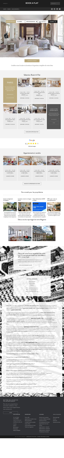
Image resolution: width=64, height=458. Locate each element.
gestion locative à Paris (16, 310)
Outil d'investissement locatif (25, 265)
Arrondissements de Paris (44, 422)
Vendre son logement (29, 427)
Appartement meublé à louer (30, 419)
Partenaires (15, 429)
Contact (14, 424)
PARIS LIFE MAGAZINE (57, 414)
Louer (5, 9)
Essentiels (55, 421)
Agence (14, 426)
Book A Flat (32, 4)
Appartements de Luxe (43, 424)
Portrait (54, 419)
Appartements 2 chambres (44, 429)
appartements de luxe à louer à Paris (31, 327)
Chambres (19, 21)
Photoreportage (56, 417)
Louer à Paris (27, 424)
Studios (40, 425)
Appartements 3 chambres (44, 430)
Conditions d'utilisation (31, 437)
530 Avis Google (32, 146)
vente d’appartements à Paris (31, 342)
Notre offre (27, 417)
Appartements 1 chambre (44, 427)
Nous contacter (15, 9)
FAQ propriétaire (28, 421)
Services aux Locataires (43, 417)
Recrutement (15, 427)
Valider (53, 21)
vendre (9, 9)
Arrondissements (30, 21)
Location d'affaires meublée (44, 419)
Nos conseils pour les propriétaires (32, 192)
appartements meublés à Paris (37, 318)
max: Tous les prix (42, 22)
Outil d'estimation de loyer (30, 425)
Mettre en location (32, 60)
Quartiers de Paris (42, 421)
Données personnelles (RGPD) (43, 437)
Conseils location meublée (30, 422)
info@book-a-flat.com (17, 422)
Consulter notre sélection (32, 132)
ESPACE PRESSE (16, 430)
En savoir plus (53, 119)
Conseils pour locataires (44, 432)
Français (5, 3)
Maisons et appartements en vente (32, 184)
